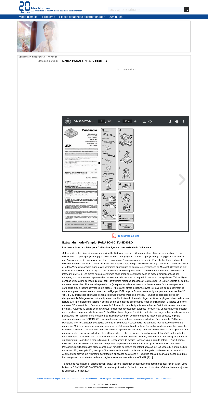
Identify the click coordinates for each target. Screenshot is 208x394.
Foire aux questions (70, 378)
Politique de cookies (163, 378)
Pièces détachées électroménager (82, 16)
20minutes (115, 16)
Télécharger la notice (128, 236)
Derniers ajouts (105, 378)
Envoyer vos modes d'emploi (48, 378)
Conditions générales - (145, 378)
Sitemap (116, 378)
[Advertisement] (125, 91)
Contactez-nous (127, 378)
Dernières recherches (88, 378)
